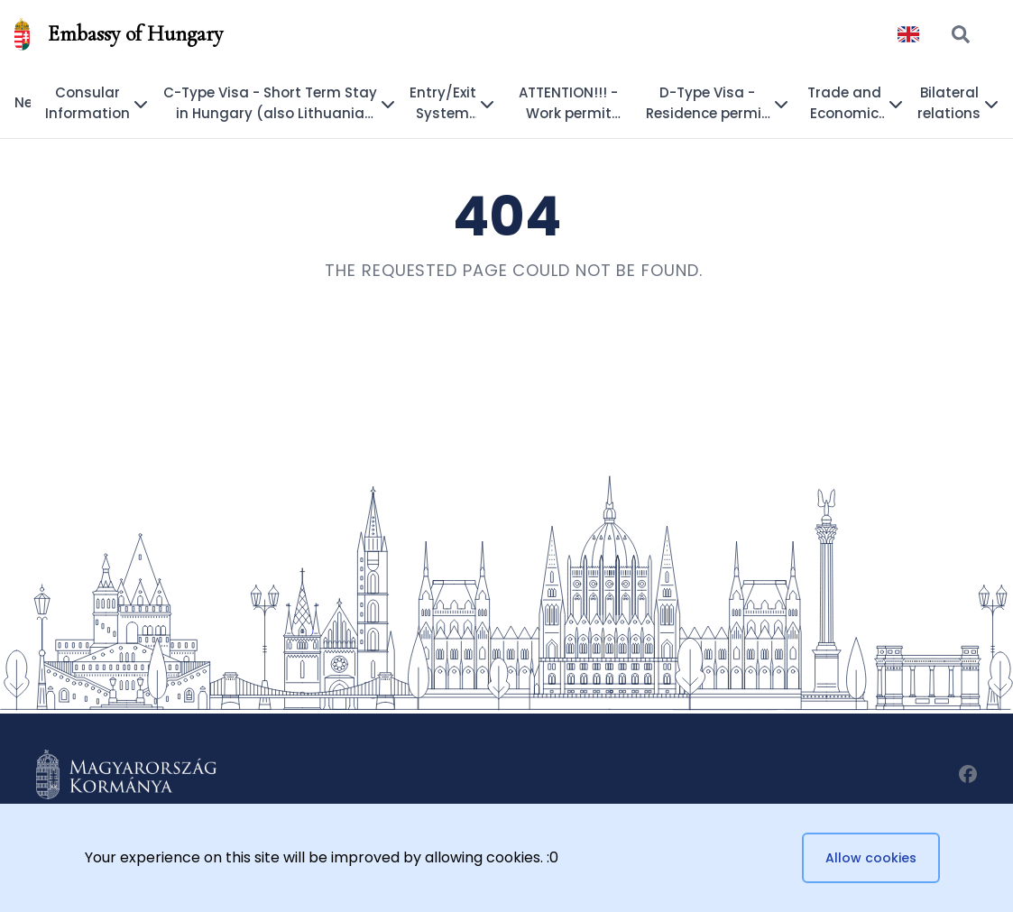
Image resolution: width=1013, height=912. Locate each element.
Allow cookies (870, 858)
